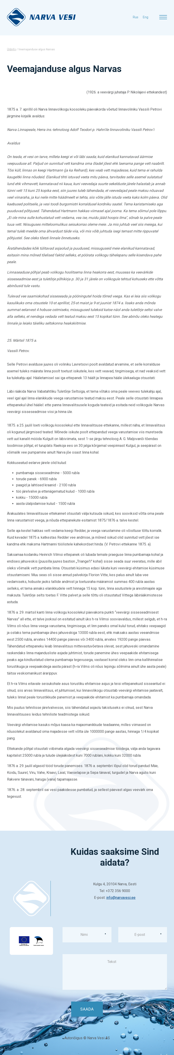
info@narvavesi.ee (120, 897)
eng (134, 17)
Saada (87, 1009)
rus (124, 17)
